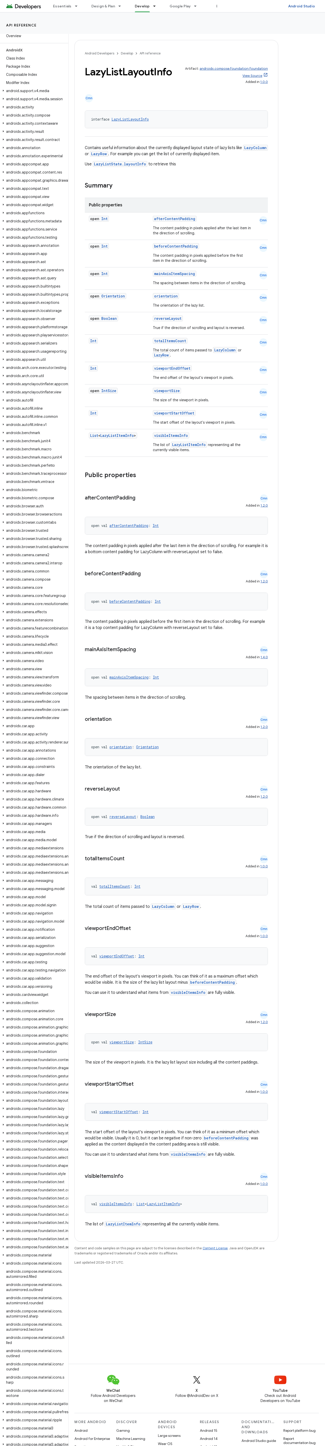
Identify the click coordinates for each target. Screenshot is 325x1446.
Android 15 (208, 1430)
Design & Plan (103, 6)
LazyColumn (255, 147)
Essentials (62, 6)
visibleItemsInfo (171, 435)
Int (104, 218)
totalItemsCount (170, 340)
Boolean (109, 318)
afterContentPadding (174, 218)
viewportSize (167, 390)
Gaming (123, 1430)
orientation (166, 296)
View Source (252, 76)
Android (81, 1430)
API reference (21, 25)
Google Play (180, 6)
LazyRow (99, 153)
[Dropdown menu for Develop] (157, 6)
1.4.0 (264, 657)
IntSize (108, 390)
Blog (220, 6)
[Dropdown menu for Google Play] (197, 6)
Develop (127, 53)
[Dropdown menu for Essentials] (78, 6)
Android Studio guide (258, 1440)
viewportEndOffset (172, 368)
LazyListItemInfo (117, 435)
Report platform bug (299, 1430)
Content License (215, 1248)
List (94, 435)
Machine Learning (130, 1438)
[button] (33, 91)
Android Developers (99, 53)
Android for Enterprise (92, 1438)
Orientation (113, 296)
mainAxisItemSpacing (174, 273)
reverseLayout (168, 318)
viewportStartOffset (174, 413)
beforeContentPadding (176, 246)
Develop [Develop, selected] (142, 6)
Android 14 (209, 1438)
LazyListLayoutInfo (130, 119)
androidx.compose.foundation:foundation (234, 68)
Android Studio (301, 6)
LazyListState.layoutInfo (120, 164)
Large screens (169, 1435)
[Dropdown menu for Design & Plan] (122, 6)
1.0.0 (264, 82)
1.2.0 (264, 505)
